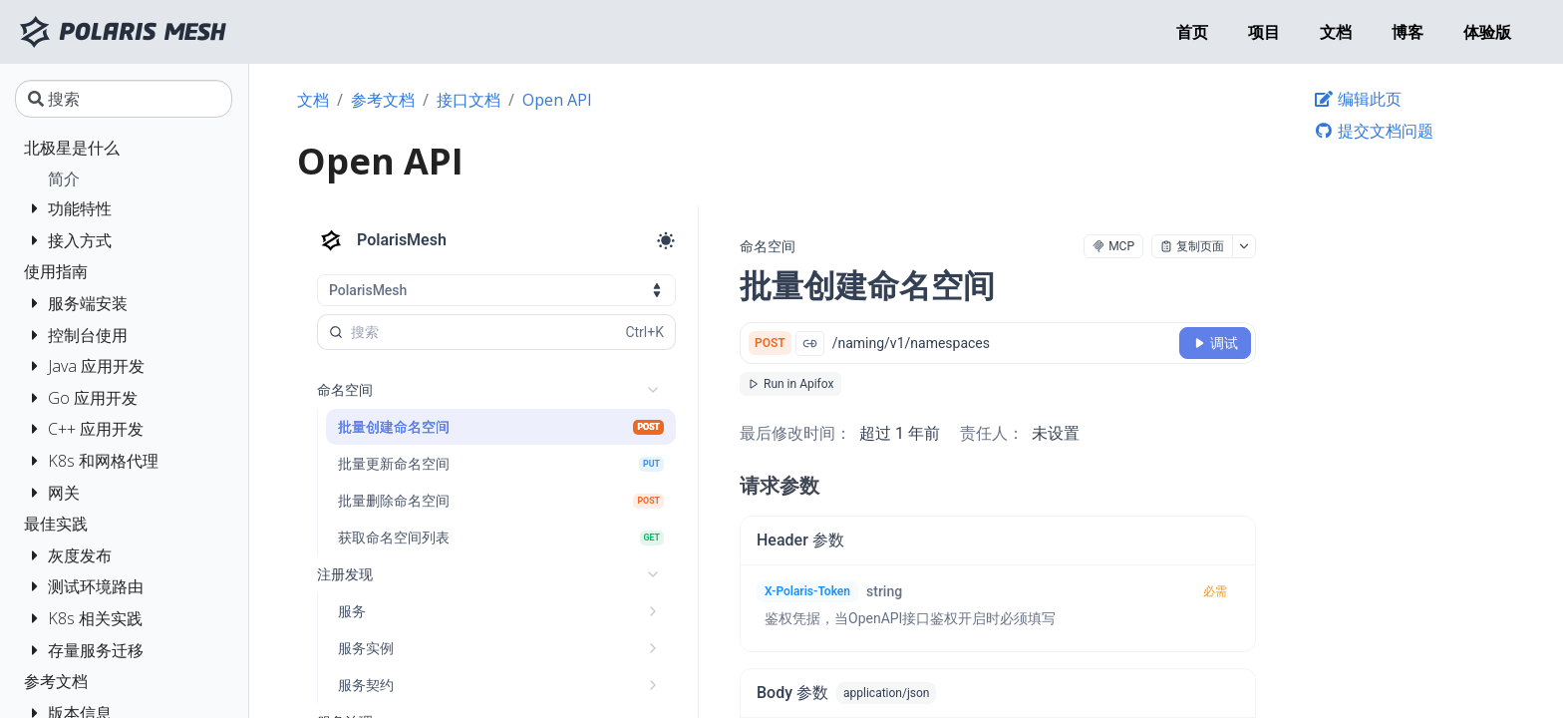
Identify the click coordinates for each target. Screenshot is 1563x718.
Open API (557, 100)
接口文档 (468, 100)
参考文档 (383, 100)
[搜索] (123, 99)
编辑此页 (1358, 99)
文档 (313, 100)
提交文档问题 (1373, 131)
